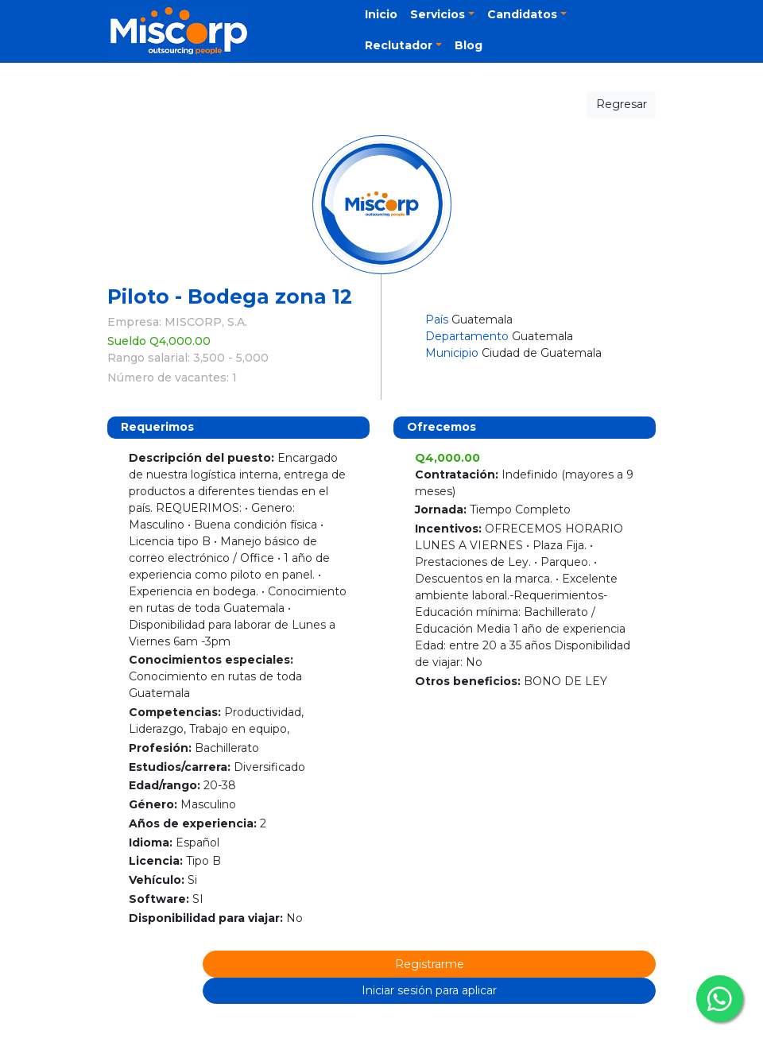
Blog (468, 45)
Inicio (381, 14)
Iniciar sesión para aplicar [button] (429, 990)
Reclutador (398, 45)
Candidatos (522, 14)
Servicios (437, 14)
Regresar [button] (621, 104)
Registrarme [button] (429, 964)
